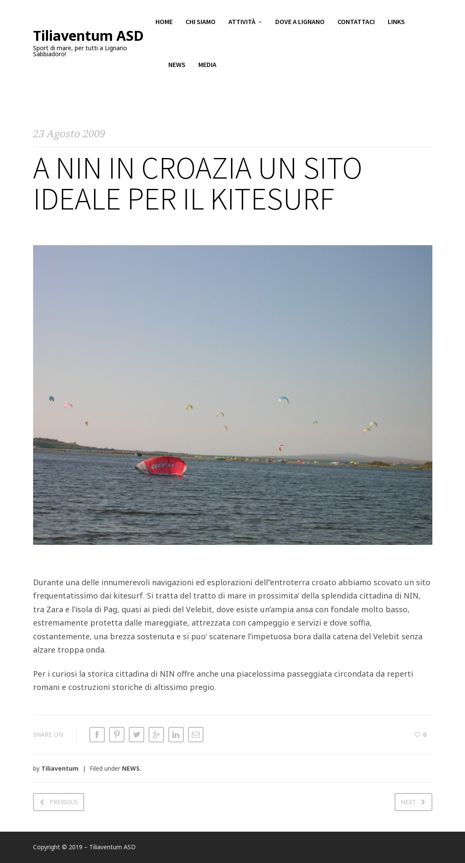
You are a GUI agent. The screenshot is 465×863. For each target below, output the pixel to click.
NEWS (131, 768)
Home (164, 21)
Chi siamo (200, 21)
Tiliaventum (60, 768)
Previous (63, 802)
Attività (241, 21)
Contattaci (356, 21)
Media (207, 64)
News (176, 64)
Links (396, 21)
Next (408, 802)
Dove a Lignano (300, 21)
